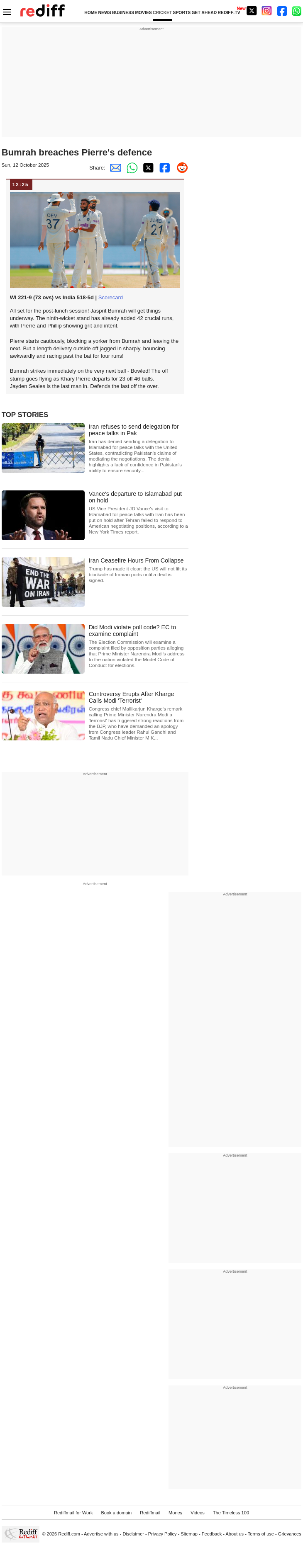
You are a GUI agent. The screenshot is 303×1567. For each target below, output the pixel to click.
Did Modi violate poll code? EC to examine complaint (138, 646)
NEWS (104, 12)
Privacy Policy (162, 1533)
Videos (198, 1512)
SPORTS (182, 12)
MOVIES (143, 12)
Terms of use (261, 1533)
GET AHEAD (204, 12)
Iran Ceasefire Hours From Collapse (138, 570)
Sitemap (189, 1533)
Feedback (212, 1533)
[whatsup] (297, 10)
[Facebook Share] (163, 168)
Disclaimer (133, 1533)
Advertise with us (101, 1533)
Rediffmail (150, 1512)
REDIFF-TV (229, 12)
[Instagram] (266, 10)
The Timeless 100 (231, 1512)
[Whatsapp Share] (130, 168)
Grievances (289, 1533)
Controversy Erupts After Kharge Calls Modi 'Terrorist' (138, 716)
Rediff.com (69, 1533)
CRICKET (162, 12)
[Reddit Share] (180, 168)
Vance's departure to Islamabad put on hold (138, 512)
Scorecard (110, 297)
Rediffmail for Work (73, 1512)
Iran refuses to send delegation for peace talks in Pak (138, 448)
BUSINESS (123, 12)
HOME (90, 12)
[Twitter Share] (147, 168)
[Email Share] (113, 168)
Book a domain (116, 1512)
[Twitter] (251, 10)
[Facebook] (282, 10)
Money (175, 1512)
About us (235, 1533)
